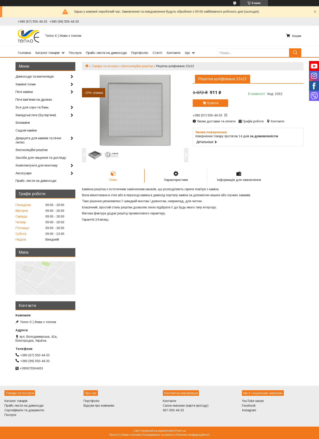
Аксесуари (23, 173)
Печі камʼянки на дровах (34, 99)
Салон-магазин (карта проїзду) (185, 405)
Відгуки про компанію (99, 405)
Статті (157, 53)
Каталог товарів (47, 53)
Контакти (173, 53)
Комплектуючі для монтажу (37, 165)
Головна (24, 53)
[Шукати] (295, 52)
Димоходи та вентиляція (35, 76)
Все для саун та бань (32, 107)
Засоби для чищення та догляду (41, 157)
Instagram (249, 410)
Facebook (249, 405)
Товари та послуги (104, 66)
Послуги (75, 53)
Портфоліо (139, 53)
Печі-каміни (24, 92)
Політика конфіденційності (193, 434)
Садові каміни (26, 130)
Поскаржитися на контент (158, 434)
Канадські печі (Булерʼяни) (36, 115)
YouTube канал (253, 401)
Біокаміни (23, 122)
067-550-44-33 (173, 410)
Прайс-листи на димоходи (106, 53)
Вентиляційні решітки (137, 66)
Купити (212, 103)
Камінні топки (26, 84)
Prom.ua (180, 430)
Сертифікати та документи (24, 410)
